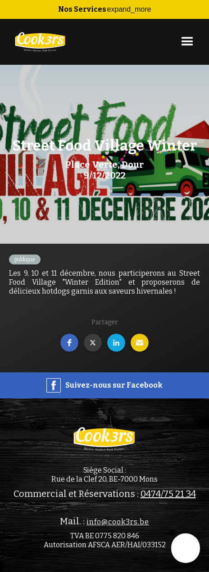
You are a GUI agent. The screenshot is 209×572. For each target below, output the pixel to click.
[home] (38, 41)
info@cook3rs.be (117, 522)
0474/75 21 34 (168, 493)
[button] (104, 9)
